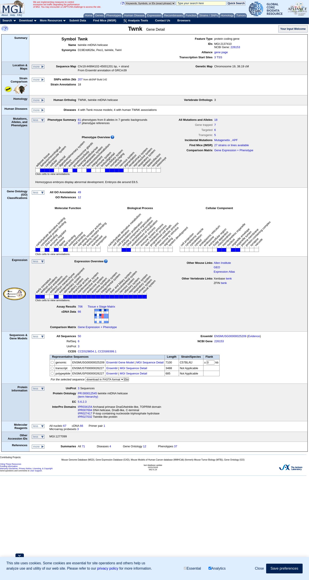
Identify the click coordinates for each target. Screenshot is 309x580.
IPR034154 (85, 406)
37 (79, 123)
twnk (229, 278)
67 (64, 425)
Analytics (217, 569)
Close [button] (259, 568)
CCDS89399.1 (107, 351)
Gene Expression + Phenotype (233, 150)
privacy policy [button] (107, 568)
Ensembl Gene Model (120, 362)
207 (80, 79)
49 (79, 192)
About (5, 15)
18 (215, 119)
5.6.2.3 (82, 401)
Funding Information (9, 466)
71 (83, 446)
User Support (36, 471)
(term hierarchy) (88, 396)
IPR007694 (85, 410)
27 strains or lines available (231, 145)
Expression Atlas (224, 271)
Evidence (254, 336)
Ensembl (112, 368)
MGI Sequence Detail (150, 362)
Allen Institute (222, 262)
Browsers (183, 20)
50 (79, 336)
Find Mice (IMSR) (104, 20)
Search (7, 20)
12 (79, 197)
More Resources (51, 20)
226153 (235, 47)
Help (12, 15)
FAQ (19, 15)
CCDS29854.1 (87, 351)
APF (235, 140)
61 (79, 119)
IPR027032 (85, 416)
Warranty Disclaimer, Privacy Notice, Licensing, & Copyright (26, 468)
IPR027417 (85, 413)
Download (26, 20)
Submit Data (77, 20)
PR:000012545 (87, 393)
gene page (221, 52)
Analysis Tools (135, 21)
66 (79, 311)
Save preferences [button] (284, 568)
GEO (217, 267)
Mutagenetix (222, 140)
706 (80, 306)
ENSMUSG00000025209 (230, 336)
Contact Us (162, 20)
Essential (192, 569)
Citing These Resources (10, 464)
